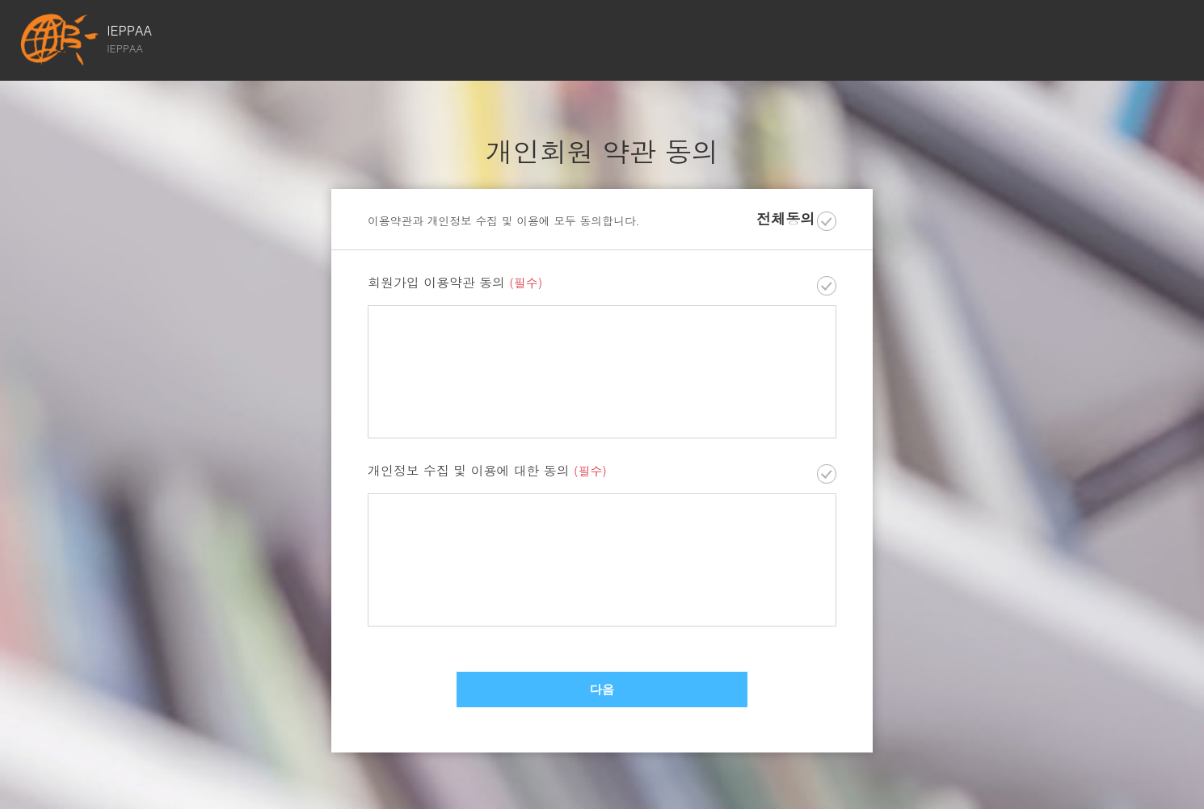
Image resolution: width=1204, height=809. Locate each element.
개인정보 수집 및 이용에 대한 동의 (487, 471)
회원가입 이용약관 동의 (455, 283)
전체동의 (785, 220)
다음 (602, 689)
